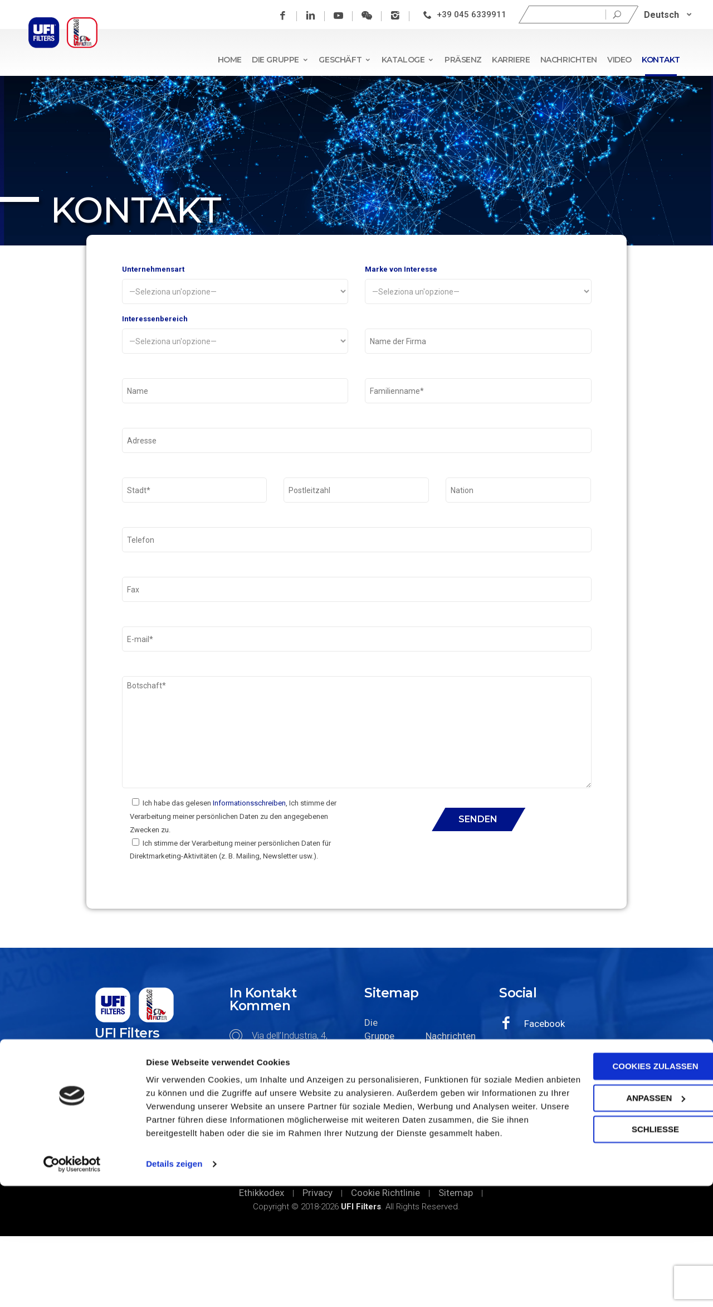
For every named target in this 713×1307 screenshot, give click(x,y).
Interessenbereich (235, 342)
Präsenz (463, 60)
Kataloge (408, 60)
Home (230, 60)
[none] (670, 14)
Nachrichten (568, 60)
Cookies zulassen (620, 1174)
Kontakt (661, 60)
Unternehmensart (235, 287)
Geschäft (345, 60)
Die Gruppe (280, 60)
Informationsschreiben (249, 874)
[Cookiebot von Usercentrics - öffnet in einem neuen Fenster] (72, 1285)
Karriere (511, 60)
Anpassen (620, 1205)
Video (619, 60)
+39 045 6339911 (474, 14)
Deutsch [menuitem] (663, 14)
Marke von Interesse (478, 287)
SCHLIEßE (619, 1237)
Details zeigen (174, 1285)
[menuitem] (670, 14)
